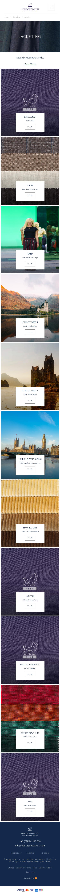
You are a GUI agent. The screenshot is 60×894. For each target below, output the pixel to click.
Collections (16, 17)
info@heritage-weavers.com (30, 845)
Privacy (28, 868)
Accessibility (20, 868)
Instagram (16, 853)
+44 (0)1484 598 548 (30, 841)
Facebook (31, 853)
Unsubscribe (30, 872)
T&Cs (35, 868)
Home (6, 17)
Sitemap (11, 868)
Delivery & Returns (45, 868)
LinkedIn (45, 853)
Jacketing (27, 17)
